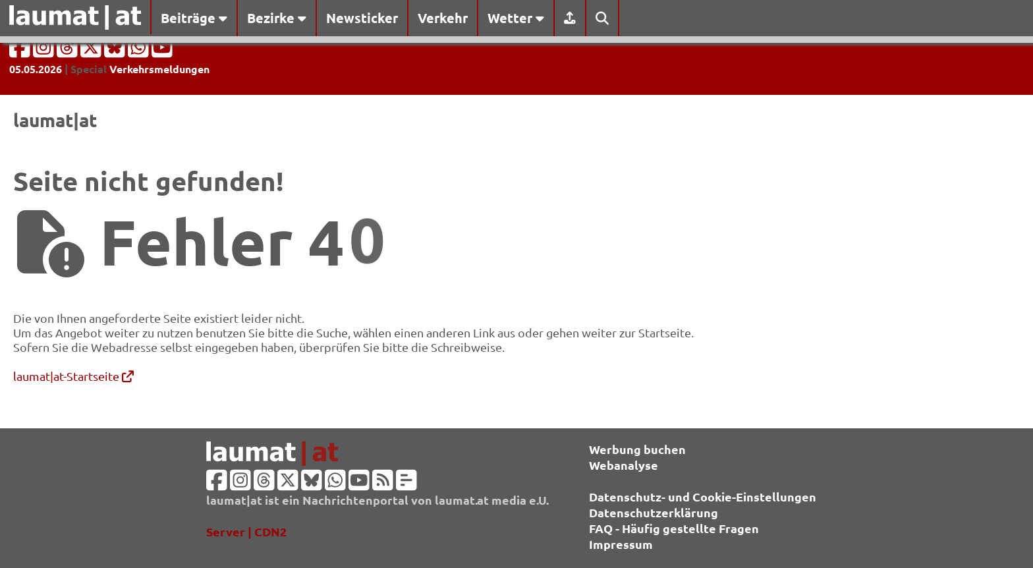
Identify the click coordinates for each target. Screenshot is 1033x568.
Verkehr (443, 17)
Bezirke (276, 17)
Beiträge (194, 17)
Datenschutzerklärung (653, 512)
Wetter (516, 17)
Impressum (621, 544)
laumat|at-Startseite (73, 376)
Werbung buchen (637, 449)
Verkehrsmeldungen (159, 69)
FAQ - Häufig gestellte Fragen (674, 528)
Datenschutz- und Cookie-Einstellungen (702, 496)
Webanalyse (623, 464)
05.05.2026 (35, 69)
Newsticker (362, 17)
